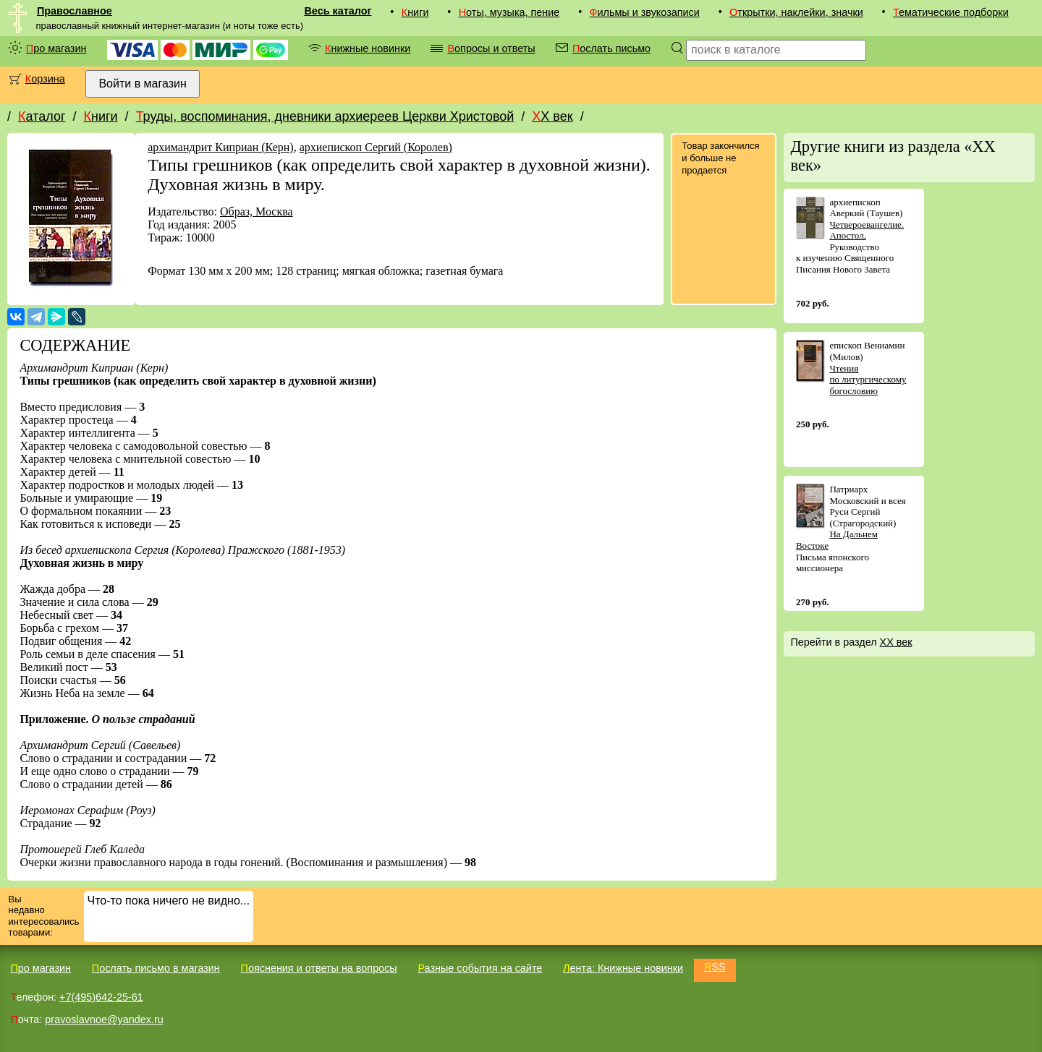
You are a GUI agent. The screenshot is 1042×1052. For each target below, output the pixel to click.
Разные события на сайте (480, 968)
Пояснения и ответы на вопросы (319, 968)
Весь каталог (337, 11)
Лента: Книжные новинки (623, 968)
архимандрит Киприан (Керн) (220, 147)
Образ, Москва (256, 211)
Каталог (41, 116)
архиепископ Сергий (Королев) (376, 147)
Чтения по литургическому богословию (867, 379)
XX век (552, 116)
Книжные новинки (367, 48)
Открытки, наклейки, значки (796, 12)
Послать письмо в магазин (156, 968)
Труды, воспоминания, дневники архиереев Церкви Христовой (325, 116)
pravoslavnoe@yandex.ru (104, 1019)
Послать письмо (611, 48)
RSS (715, 966)
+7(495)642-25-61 (101, 997)
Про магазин (56, 48)
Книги (415, 12)
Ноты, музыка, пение (509, 12)
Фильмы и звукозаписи (645, 12)
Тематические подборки (951, 12)
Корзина (45, 79)
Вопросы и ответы (491, 48)
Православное (74, 11)
